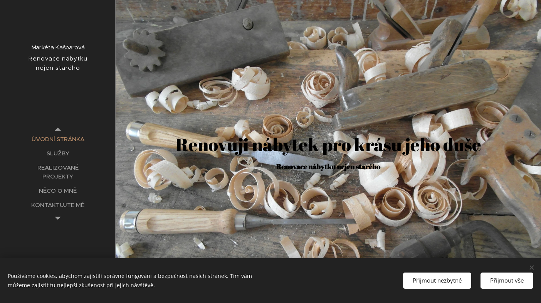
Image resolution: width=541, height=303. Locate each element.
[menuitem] (57, 139)
